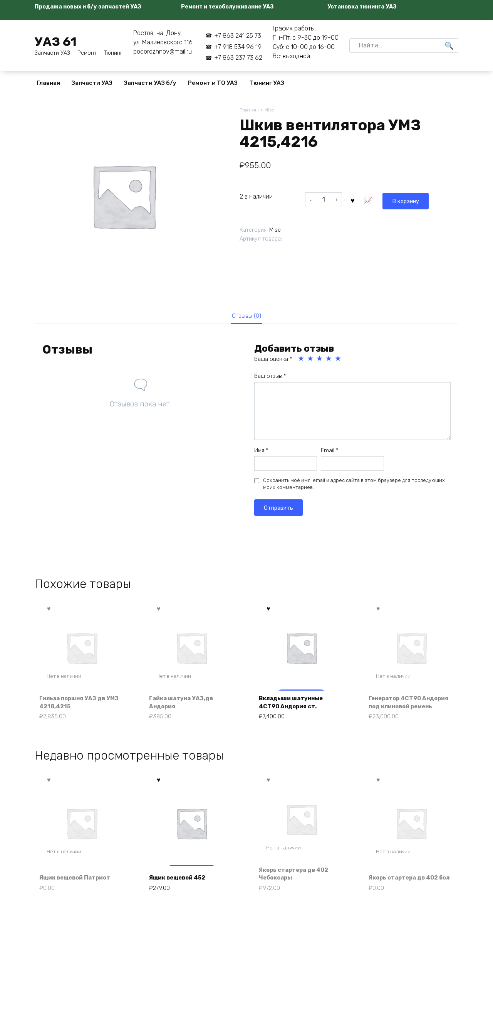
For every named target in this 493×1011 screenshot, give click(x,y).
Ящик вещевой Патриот (78, 892)
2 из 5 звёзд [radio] (311, 361)
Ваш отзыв (270, 379)
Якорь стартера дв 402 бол (407, 888)
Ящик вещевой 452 (181, 892)
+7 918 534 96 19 (238, 47)
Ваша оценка (273, 362)
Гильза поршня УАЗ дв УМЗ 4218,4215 (75, 713)
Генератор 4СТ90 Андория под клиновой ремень (407, 709)
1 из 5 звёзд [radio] (301, 361)
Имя (261, 453)
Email (329, 453)
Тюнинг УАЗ (266, 82)
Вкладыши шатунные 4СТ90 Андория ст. (294, 713)
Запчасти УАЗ (92, 82)
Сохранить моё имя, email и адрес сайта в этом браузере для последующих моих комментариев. (354, 486)
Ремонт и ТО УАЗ (213, 82)
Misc (272, 110)
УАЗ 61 (56, 41)
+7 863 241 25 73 (237, 35)
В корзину (370, 199)
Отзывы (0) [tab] (246, 317)
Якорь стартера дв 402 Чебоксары (297, 888)
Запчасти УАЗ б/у (150, 82)
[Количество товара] (323, 199)
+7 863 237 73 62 (238, 57)
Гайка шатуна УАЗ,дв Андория (184, 713)
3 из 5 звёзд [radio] (320, 361)
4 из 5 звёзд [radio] (329, 361)
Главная (48, 82)
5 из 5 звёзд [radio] (338, 361)
